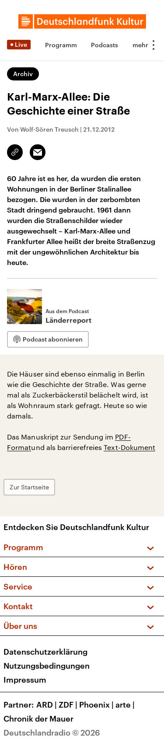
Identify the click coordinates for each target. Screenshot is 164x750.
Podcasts (104, 45)
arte (125, 704)
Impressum (24, 679)
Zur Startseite (29, 487)
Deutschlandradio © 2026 (51, 732)
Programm (61, 45)
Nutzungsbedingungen (46, 665)
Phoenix (97, 704)
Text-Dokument (129, 447)
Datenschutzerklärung (45, 651)
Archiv (23, 73)
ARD (47, 704)
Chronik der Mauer (38, 718)
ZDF (69, 704)
